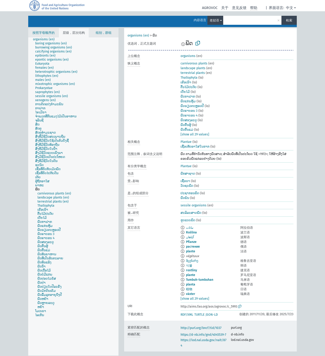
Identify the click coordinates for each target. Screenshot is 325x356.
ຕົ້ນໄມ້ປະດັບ (189, 87)
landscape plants (193, 68)
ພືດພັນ (185, 198)
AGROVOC (210, 8)
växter (190, 294)
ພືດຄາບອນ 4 (189, 115)
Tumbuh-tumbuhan (199, 280)
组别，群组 (103, 33)
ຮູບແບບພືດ (188, 220)
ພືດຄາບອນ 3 (189, 111)
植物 (189, 289)
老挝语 (214, 20)
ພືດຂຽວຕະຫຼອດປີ (192, 106)
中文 (289, 8)
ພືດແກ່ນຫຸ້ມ (188, 101)
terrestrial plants (193, 73)
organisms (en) (138, 35)
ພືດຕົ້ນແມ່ (187, 130)
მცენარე (192, 261)
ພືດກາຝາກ (188, 96)
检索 (289, 20)
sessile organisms (194, 205)
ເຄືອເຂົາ (186, 82)
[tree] (73, 196)
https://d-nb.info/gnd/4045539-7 (203, 335)
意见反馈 (239, 8)
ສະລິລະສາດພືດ (191, 213)
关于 (224, 8)
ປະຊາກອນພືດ (190, 193)
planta (190, 284)
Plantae (186, 142)
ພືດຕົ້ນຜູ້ (186, 125)
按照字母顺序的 (43, 33)
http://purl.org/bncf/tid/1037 (201, 328)
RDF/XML (187, 315)
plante (190, 251)
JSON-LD (212, 315)
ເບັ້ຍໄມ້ (185, 92)
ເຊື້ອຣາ (185, 181)
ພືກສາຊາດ (188, 174)
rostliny (191, 270)
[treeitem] (46, 39)
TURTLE (199, 315)
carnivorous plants (194, 63)
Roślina (191, 232)
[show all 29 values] (195, 134)
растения (193, 247)
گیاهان (190, 237)
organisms (188, 56)
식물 (189, 265)
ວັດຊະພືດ (187, 186)
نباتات (189, 228)
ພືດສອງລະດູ (189, 120)
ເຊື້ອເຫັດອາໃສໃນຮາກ (195, 146)
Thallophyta (189, 78)
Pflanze (191, 242)
